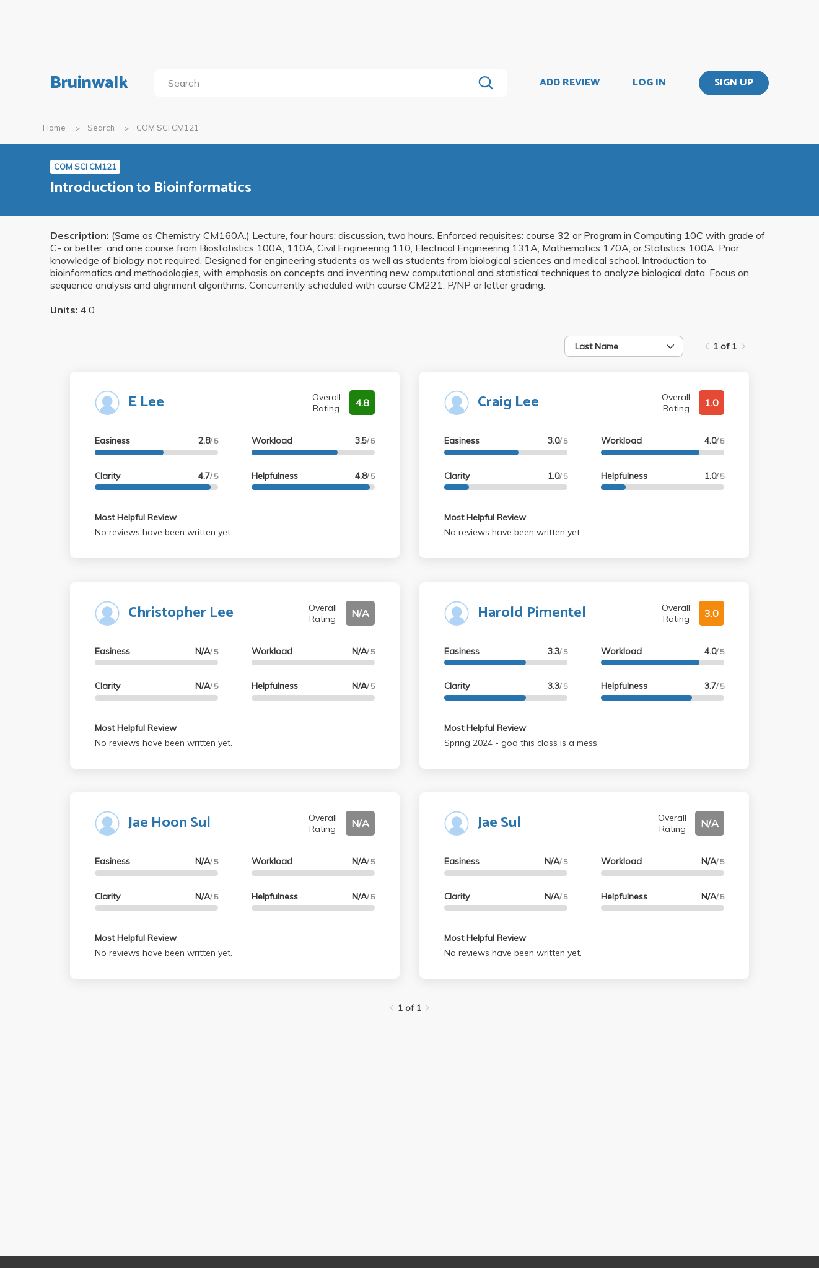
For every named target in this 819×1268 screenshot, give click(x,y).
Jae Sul (499, 823)
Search (101, 128)
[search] (316, 83)
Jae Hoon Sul (169, 823)
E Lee (146, 402)
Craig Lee (508, 402)
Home (54, 128)
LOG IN (649, 83)
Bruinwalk (89, 83)
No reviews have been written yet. (163, 532)
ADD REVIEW (570, 83)
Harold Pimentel (532, 613)
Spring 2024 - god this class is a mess (520, 742)
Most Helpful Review (136, 517)
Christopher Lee (181, 613)
